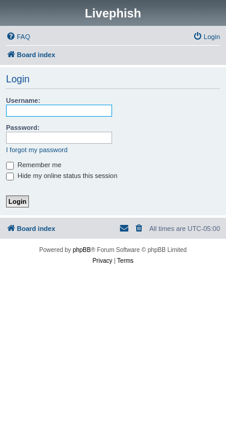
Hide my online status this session (62, 175)
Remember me (33, 164)
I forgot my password (36, 149)
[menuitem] (18, 36)
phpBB (82, 250)
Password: (23, 127)
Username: (23, 100)
